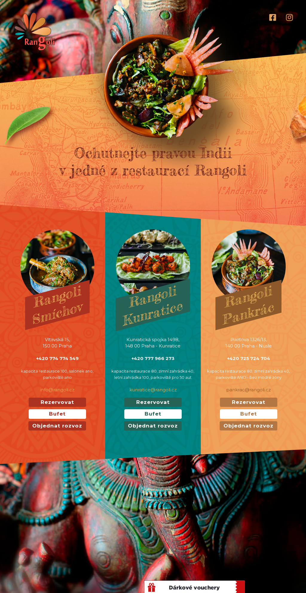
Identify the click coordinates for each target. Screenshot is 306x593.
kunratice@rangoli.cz (153, 390)
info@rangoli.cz (57, 390)
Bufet (57, 414)
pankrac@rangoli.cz (248, 390)
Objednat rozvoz (57, 426)
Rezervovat (57, 402)
